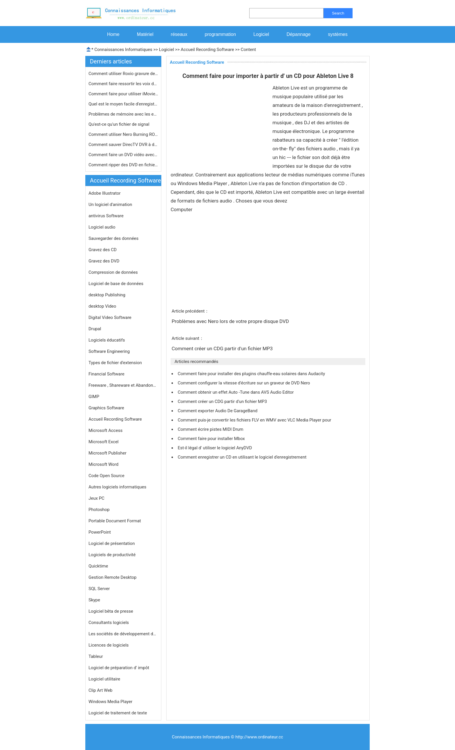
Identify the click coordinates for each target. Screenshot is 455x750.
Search (338, 13)
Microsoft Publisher (108, 453)
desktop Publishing (107, 295)
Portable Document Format (115, 520)
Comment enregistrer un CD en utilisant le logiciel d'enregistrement (242, 457)
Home (113, 34)
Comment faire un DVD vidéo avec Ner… (123, 154)
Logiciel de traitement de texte (118, 713)
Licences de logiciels (109, 645)
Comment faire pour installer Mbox (212, 438)
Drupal (95, 328)
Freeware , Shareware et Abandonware (123, 385)
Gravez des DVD (104, 261)
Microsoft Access (105, 430)
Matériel (145, 34)
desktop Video (102, 306)
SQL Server (99, 588)
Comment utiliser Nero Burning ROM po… (123, 134)
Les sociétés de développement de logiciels (123, 633)
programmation (220, 34)
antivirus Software (106, 215)
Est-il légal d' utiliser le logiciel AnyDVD (215, 447)
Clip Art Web (101, 690)
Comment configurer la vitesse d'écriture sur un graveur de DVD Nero (244, 383)
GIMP (94, 396)
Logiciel (261, 34)
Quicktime (98, 566)
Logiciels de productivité (112, 554)
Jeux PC (96, 498)
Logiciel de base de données (116, 283)
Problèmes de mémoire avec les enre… (123, 114)
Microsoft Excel (104, 441)
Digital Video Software (110, 317)
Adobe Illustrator (105, 193)
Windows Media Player (110, 701)
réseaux (179, 34)
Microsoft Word (103, 464)
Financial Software (106, 374)
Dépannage (298, 34)
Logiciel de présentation (112, 543)
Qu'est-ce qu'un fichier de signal (119, 124)
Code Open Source (106, 475)
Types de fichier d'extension (115, 362)
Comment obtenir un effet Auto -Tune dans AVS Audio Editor (236, 392)
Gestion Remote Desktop (112, 577)
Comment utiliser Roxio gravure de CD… (123, 73)
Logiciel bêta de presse (111, 611)
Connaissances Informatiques (123, 49)
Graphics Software (106, 407)
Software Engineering (109, 351)
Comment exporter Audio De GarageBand (218, 410)
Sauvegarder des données (113, 238)
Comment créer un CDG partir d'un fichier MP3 (222, 348)
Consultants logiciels (109, 622)
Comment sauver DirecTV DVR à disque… (123, 144)
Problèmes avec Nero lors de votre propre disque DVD (230, 321)
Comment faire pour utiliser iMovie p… (123, 93)
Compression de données (113, 272)
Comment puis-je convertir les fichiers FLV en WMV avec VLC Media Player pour (255, 420)
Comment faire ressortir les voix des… (123, 83)
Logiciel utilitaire (104, 679)
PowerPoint (100, 532)
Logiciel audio (102, 227)
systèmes (338, 34)
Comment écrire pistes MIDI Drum (211, 429)
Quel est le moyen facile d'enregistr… (123, 104)
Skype (94, 600)
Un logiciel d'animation (110, 204)
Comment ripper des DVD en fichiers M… (123, 164)
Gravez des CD (103, 249)
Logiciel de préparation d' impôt (119, 667)
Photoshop (99, 509)
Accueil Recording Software (207, 49)
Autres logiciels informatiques (117, 487)
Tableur (96, 656)
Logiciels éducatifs (107, 340)
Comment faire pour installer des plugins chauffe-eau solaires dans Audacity (252, 373)
